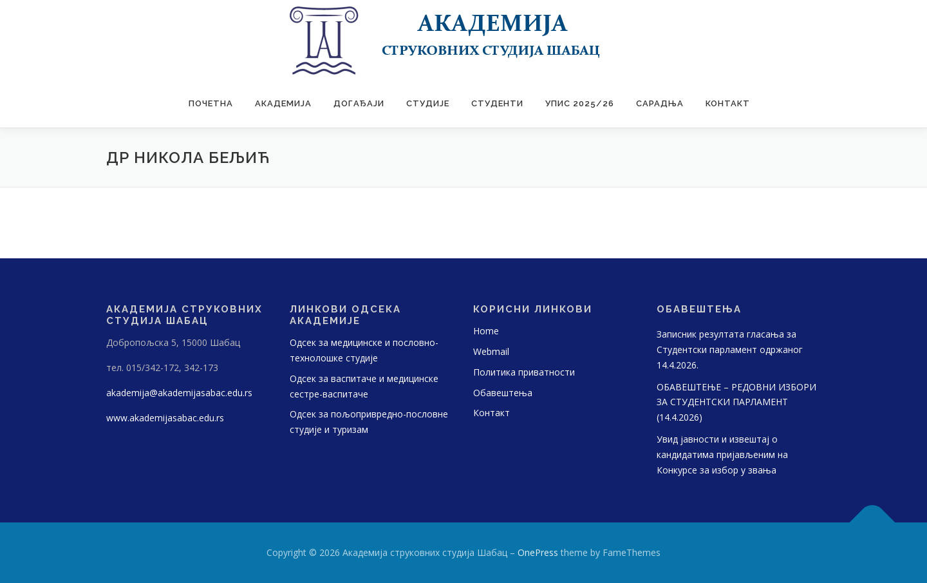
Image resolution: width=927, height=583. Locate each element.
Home (486, 331)
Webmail (491, 351)
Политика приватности (524, 372)
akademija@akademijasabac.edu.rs (179, 393)
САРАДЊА (660, 103)
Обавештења (502, 393)
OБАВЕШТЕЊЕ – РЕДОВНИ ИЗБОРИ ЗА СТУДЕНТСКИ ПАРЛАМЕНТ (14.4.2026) (736, 402)
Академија (283, 103)
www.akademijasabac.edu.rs (165, 418)
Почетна (211, 103)
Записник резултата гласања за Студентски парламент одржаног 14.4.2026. (730, 349)
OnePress (538, 552)
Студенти (497, 103)
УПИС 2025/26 (579, 103)
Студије (427, 103)
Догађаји (358, 103)
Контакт (728, 103)
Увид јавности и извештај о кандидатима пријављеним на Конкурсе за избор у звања (722, 454)
